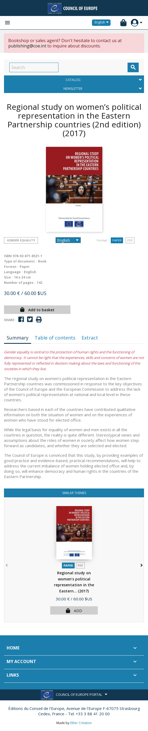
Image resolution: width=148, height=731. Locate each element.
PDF (130, 240)
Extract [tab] (90, 337)
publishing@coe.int (27, 46)
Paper (116, 240)
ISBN (8, 256)
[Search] (33, 67)
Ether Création (81, 723)
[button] (141, 564)
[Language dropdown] (103, 22)
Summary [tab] (17, 337)
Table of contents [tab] (55, 337)
